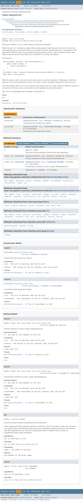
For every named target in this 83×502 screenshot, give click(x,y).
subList (29, 170)
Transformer (49, 126)
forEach (7, 235)
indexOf (45, 181)
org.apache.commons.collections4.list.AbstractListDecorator (31, 23)
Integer (58, 126)
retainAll (17, 196)
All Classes (46, 6)
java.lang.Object (8, 19)
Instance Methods (41, 143)
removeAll (72, 194)
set (25, 183)
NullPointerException (13, 273)
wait (48, 205)
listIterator (68, 181)
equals (29, 181)
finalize (14, 205)
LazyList (17, 39)
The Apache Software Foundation (26, 499)
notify (31, 205)
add (5, 181)
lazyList (29, 156)
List (42, 32)
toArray (45, 196)
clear (18, 194)
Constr (22, 8)
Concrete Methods (59, 143)
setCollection (29, 196)
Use (24, 2)
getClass (23, 205)
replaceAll (8, 217)
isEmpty (46, 194)
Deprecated (35, 2)
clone (6, 205)
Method (29, 8)
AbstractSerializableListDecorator (24, 41)
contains (26, 194)
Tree (28, 2)
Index (43, 2)
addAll (11, 181)
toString (62, 196)
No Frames (34, 6)
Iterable (18, 32)
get (27, 150)
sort (32, 217)
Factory (47, 120)
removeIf (7, 196)
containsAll (37, 194)
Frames (26, 6)
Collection (31, 32)
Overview (4, 2)
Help (48, 2)
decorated (20, 181)
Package (12, 2)
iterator (55, 194)
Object (46, 202)
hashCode (37, 181)
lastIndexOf (56, 181)
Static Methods (24, 143)
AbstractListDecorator (58, 177)
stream (30, 226)
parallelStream (10, 226)
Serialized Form (20, 103)
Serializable (7, 32)
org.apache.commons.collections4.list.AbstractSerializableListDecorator (39, 24)
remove (19, 183)
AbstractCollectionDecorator (67, 191)
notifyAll (40, 205)
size (39, 196)
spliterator (41, 217)
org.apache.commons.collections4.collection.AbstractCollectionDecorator (33, 21)
